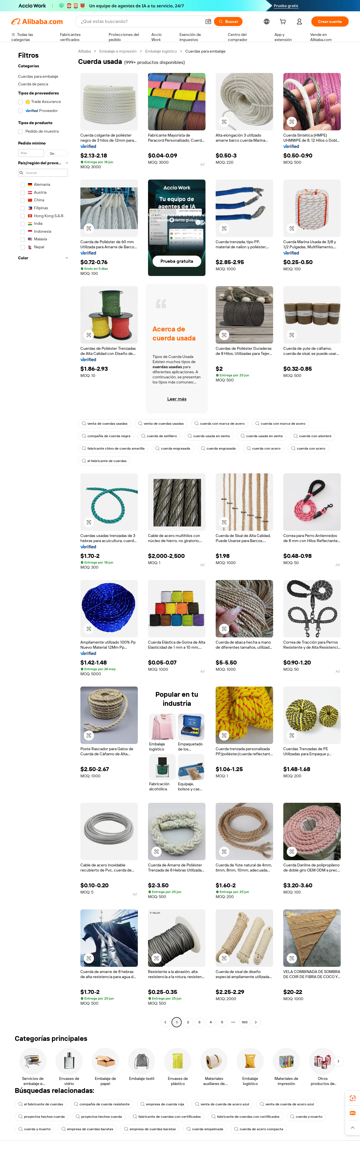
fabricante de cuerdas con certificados (167, 1116)
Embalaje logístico (161, 51)
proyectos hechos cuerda (41, 1116)
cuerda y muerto (306, 1116)
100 (245, 1022)
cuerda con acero (263, 448)
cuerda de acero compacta (258, 1129)
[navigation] (43, 537)
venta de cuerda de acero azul (222, 1104)
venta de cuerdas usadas (104, 423)
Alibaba (84, 51)
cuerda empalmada (205, 1129)
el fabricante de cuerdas (104, 461)
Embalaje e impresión (118, 51)
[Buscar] (228, 21)
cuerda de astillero (159, 436)
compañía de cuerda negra (106, 436)
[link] (352, 1098)
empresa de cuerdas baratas (87, 1129)
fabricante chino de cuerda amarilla (113, 448)
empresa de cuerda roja (162, 1104)
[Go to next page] (256, 1022)
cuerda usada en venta (209, 436)
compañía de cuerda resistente (102, 1104)
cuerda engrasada (172, 448)
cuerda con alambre (312, 436)
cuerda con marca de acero (219, 423)
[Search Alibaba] (140, 21)
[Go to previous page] (165, 1022)
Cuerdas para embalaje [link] (205, 51)
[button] (208, 21)
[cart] (284, 22)
